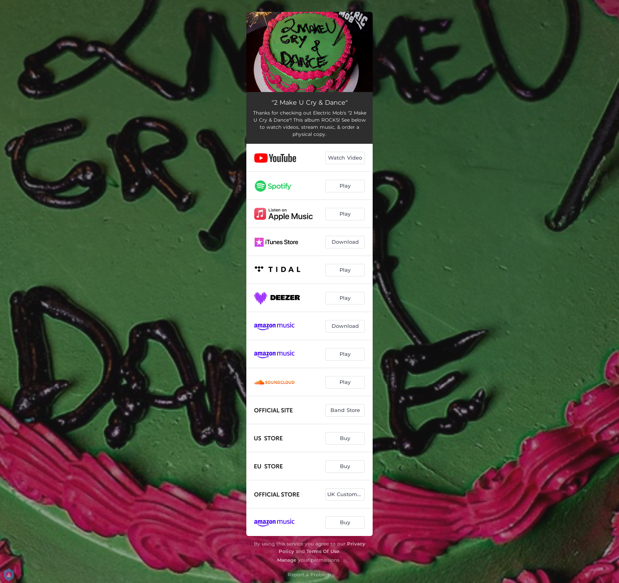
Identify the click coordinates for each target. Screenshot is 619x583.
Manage (286, 560)
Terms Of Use (323, 551)
